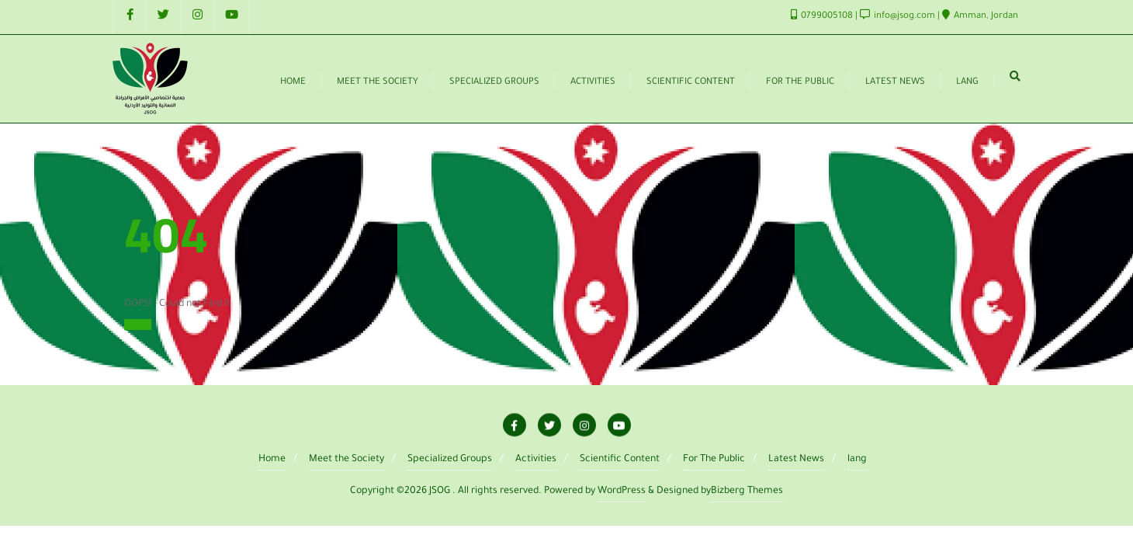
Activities (535, 459)
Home (137, 324)
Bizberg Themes (747, 491)
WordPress (622, 491)
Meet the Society (346, 459)
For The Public (714, 459)
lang (857, 459)
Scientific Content (620, 459)
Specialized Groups (449, 459)
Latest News (796, 459)
